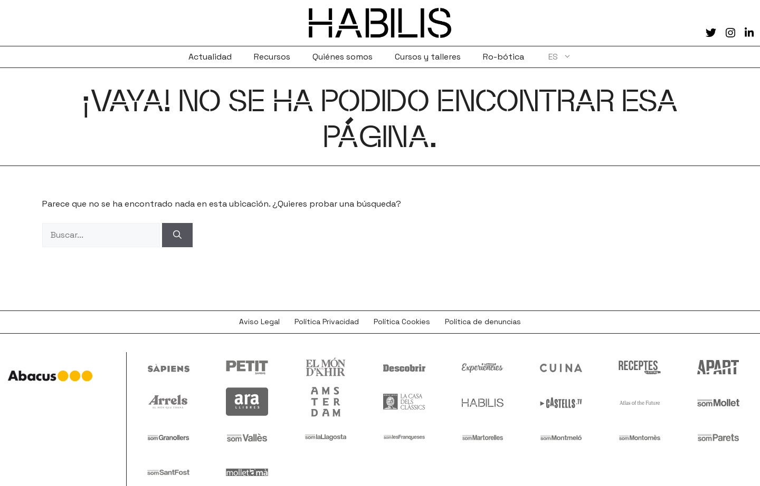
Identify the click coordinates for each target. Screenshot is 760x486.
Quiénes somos (342, 56)
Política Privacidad (326, 321)
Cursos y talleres (428, 56)
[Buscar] (177, 235)
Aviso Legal (259, 321)
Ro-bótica (503, 56)
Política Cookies (402, 321)
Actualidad (210, 56)
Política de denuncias (483, 321)
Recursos (272, 56)
